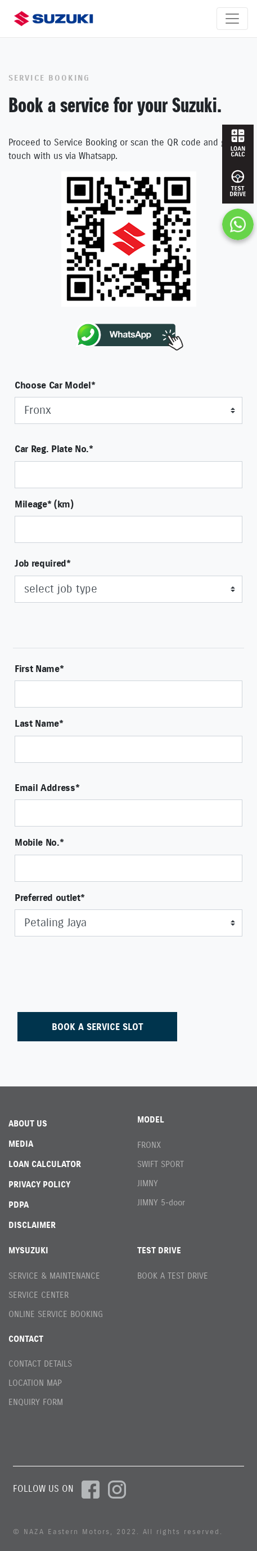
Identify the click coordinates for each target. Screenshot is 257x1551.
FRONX (149, 1144)
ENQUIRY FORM (35, 1402)
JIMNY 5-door (161, 1202)
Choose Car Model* (55, 385)
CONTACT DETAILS (40, 1363)
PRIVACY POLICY (39, 1184)
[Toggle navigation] (232, 18)
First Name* (39, 668)
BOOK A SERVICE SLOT (97, 1026)
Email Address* (47, 787)
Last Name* (39, 723)
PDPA (18, 1204)
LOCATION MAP (35, 1382)
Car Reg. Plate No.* (54, 449)
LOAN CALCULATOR (44, 1164)
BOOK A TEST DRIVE (172, 1275)
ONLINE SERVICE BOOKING (55, 1314)
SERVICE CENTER (38, 1294)
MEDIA (20, 1143)
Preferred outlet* (49, 897)
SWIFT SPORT (160, 1164)
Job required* (43, 563)
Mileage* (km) (44, 504)
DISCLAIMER (32, 1224)
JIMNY (147, 1183)
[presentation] (100, 967)
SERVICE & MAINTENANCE (54, 1275)
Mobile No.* (39, 842)
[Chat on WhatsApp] (238, 224)
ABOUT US (27, 1123)
